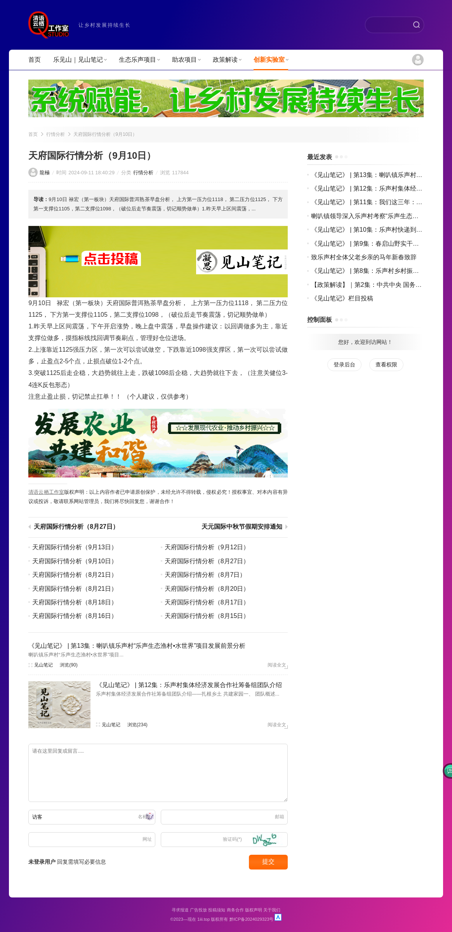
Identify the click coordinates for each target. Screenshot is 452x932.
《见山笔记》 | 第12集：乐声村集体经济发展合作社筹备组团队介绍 (189, 685)
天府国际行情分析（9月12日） (207, 547)
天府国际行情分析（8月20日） (207, 588)
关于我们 (271, 910)
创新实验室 (271, 59)
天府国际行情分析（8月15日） (207, 616)
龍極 (45, 172)
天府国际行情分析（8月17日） (207, 602)
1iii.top (203, 919)
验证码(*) (232, 839)
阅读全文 (277, 665)
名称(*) (145, 816)
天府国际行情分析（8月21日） (74, 574)
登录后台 (344, 364)
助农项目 (186, 59)
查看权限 (386, 364)
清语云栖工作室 (46, 492)
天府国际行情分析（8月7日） (205, 574)
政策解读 (227, 59)
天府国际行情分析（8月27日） (76, 527)
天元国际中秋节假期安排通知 (242, 527)
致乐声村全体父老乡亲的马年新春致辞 (364, 257)
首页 (34, 59)
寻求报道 (180, 910)
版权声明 (253, 910)
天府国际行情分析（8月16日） (74, 616)
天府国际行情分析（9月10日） (105, 134)
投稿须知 (216, 910)
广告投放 (198, 910)
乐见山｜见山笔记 (79, 59)
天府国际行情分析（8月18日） (74, 602)
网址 (147, 839)
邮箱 (279, 816)
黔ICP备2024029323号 (251, 919)
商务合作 (235, 910)
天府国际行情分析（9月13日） (74, 547)
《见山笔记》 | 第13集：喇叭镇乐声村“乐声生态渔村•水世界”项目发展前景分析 (136, 645)
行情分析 (55, 134)
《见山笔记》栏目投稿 (342, 298)
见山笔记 (43, 665)
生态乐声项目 (139, 59)
